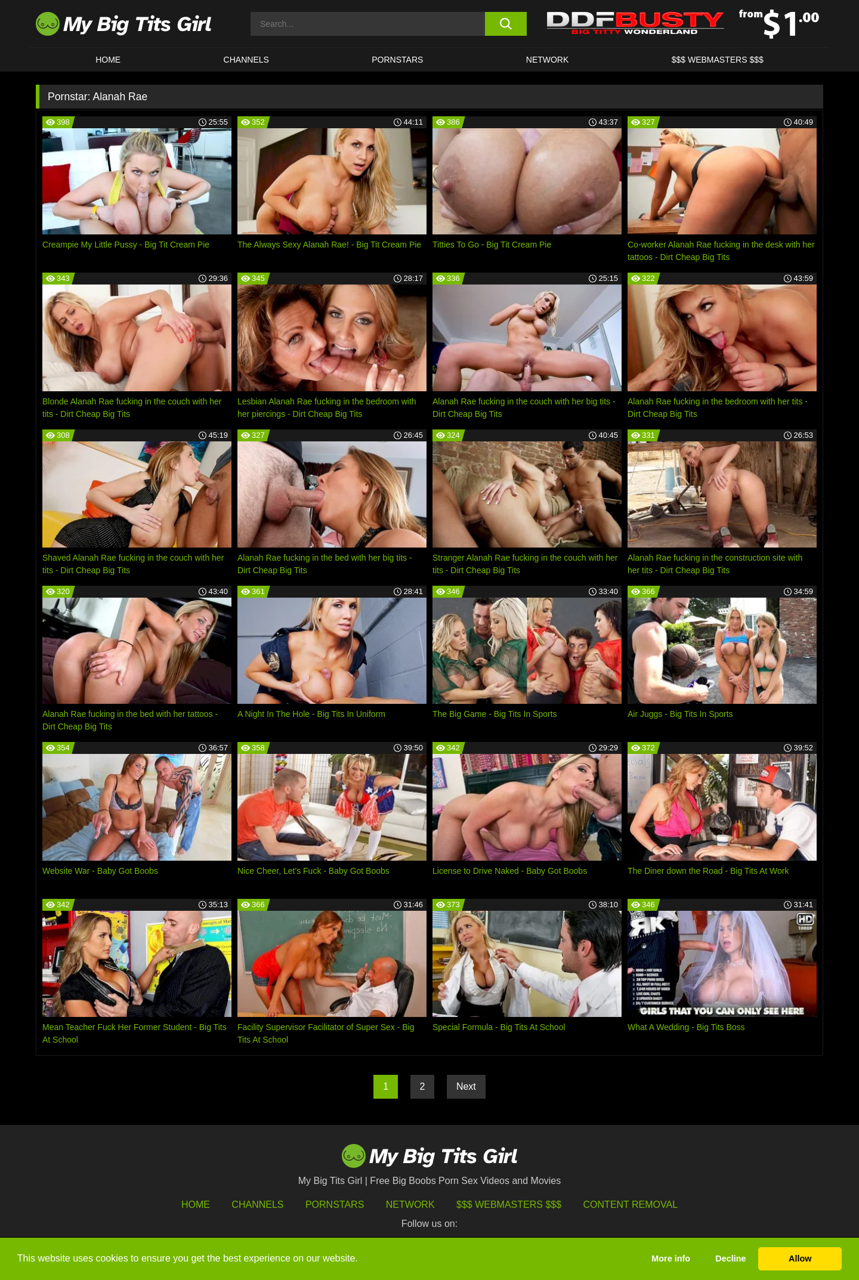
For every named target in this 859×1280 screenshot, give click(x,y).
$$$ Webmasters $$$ (508, 1204)
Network (547, 59)
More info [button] (670, 1258)
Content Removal (630, 1204)
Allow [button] (800, 1258)
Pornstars (397, 59)
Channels (257, 1204)
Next (466, 1086)
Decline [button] (730, 1258)
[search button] (505, 24)
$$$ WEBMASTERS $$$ (718, 59)
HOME (107, 59)
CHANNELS (246, 59)
